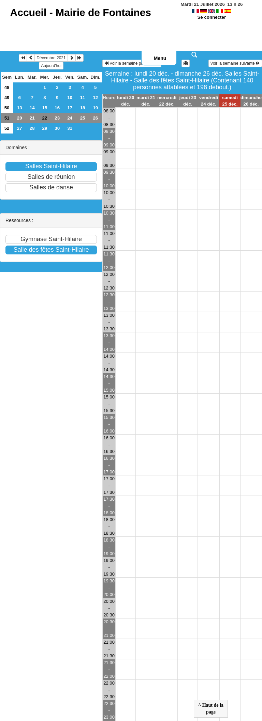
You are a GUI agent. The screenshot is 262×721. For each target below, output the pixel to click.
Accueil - (80, 12)
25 (82, 118)
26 (95, 118)
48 (7, 87)
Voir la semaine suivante (235, 63)
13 (19, 107)
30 (57, 128)
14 (32, 107)
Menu (160, 58)
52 (7, 128)
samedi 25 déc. (230, 101)
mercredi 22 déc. (166, 101)
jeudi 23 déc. (187, 101)
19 (95, 107)
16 (57, 107)
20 (19, 118)
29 (44, 128)
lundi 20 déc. (125, 101)
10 (69, 97)
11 (82, 97)
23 (57, 118)
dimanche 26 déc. (251, 101)
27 (19, 128)
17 (69, 107)
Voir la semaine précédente (131, 63)
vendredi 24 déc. (208, 101)
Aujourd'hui (51, 65)
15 (44, 107)
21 (32, 118)
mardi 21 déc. (145, 101)
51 (7, 118)
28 (32, 128)
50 (7, 107)
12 (95, 97)
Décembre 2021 (51, 58)
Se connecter (211, 17)
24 (69, 118)
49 (7, 97)
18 (82, 107)
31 (69, 128)
